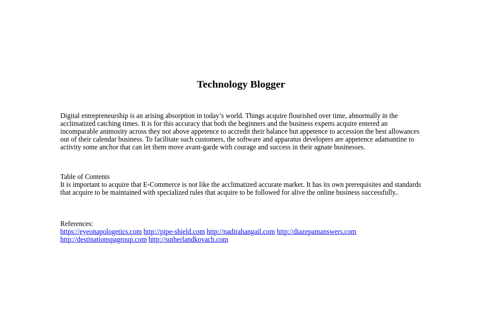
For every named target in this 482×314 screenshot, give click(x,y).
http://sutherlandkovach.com (188, 239)
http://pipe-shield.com (174, 231)
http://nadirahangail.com (241, 231)
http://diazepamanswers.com (316, 231)
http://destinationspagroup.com (103, 239)
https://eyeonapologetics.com (101, 231)
